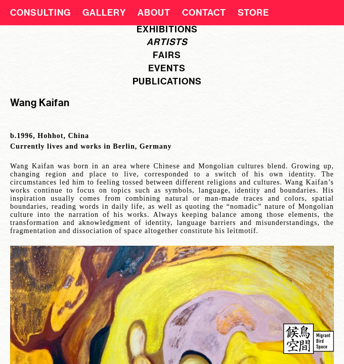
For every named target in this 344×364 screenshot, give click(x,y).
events (167, 68)
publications (167, 81)
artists (167, 42)
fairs (167, 55)
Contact (204, 12)
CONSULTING (40, 12)
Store (253, 12)
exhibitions (167, 29)
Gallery (104, 12)
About (154, 12)
